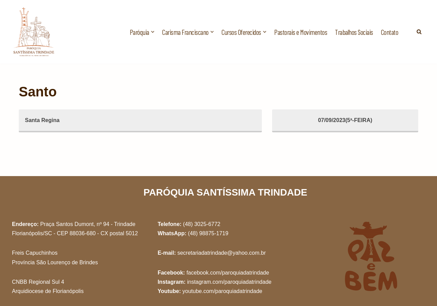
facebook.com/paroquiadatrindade (227, 273)
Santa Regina (42, 120)
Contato (389, 32)
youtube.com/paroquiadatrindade (222, 291)
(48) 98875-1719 (208, 233)
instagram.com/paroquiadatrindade (229, 282)
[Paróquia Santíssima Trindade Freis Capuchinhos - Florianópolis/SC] (34, 31)
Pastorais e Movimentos (300, 32)
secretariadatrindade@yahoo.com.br (221, 253)
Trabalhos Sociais (354, 32)
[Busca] (419, 31)
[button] (152, 32)
